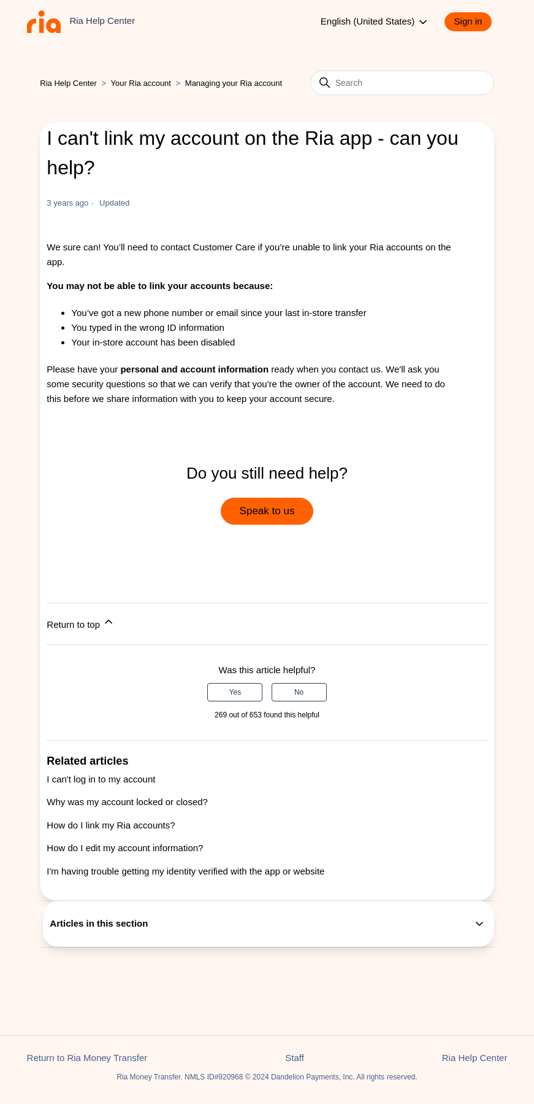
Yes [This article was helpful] (235, 692)
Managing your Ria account (233, 83)
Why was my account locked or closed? (127, 802)
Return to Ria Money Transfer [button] (87, 1057)
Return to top (81, 623)
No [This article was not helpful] (298, 692)
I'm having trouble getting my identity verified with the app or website (185, 871)
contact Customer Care (208, 247)
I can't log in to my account (101, 779)
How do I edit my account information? (125, 848)
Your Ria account (141, 83)
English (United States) (375, 22)
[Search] (402, 83)
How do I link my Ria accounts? (111, 825)
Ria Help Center (68, 83)
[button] (474, 21)
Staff (294, 1057)
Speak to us (267, 511)
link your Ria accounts (378, 247)
